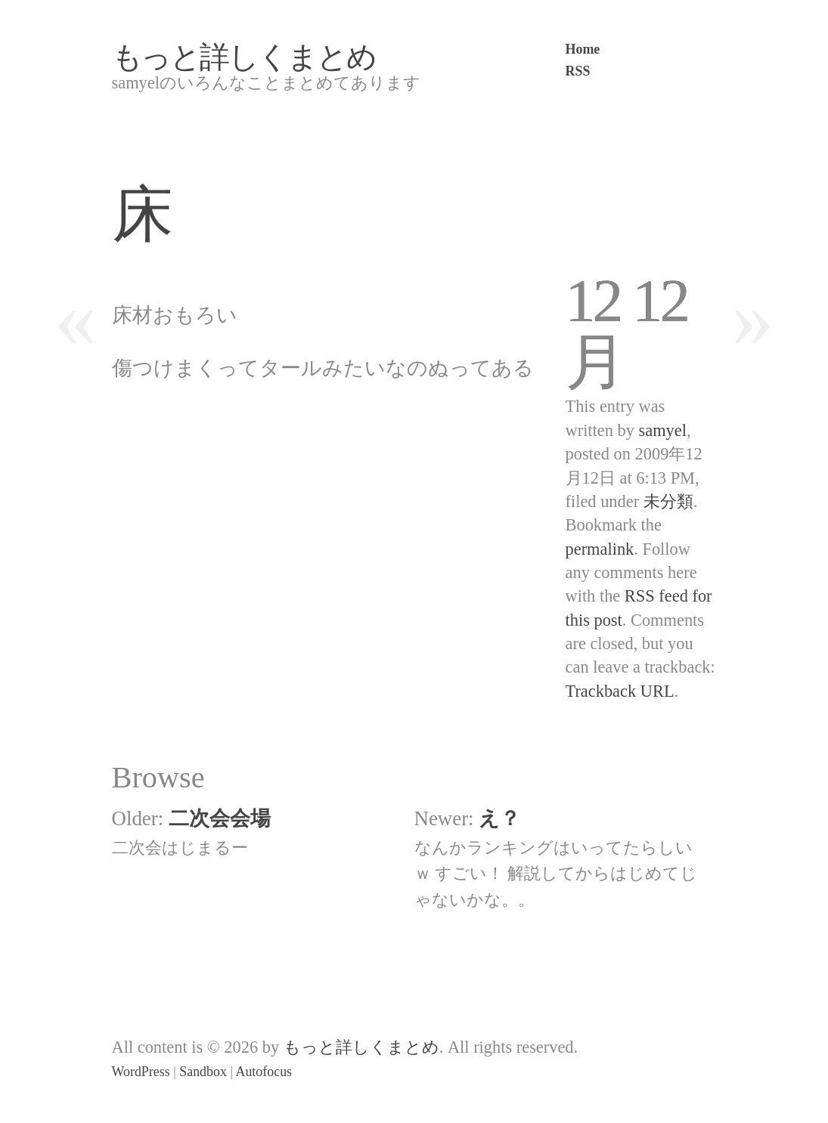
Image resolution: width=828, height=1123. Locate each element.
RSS (578, 71)
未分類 (668, 501)
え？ (499, 818)
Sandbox (203, 1071)
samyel (663, 430)
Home (583, 49)
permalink (600, 549)
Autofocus (263, 1071)
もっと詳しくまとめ (244, 57)
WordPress (141, 1071)
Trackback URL (620, 691)
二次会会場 (220, 818)
